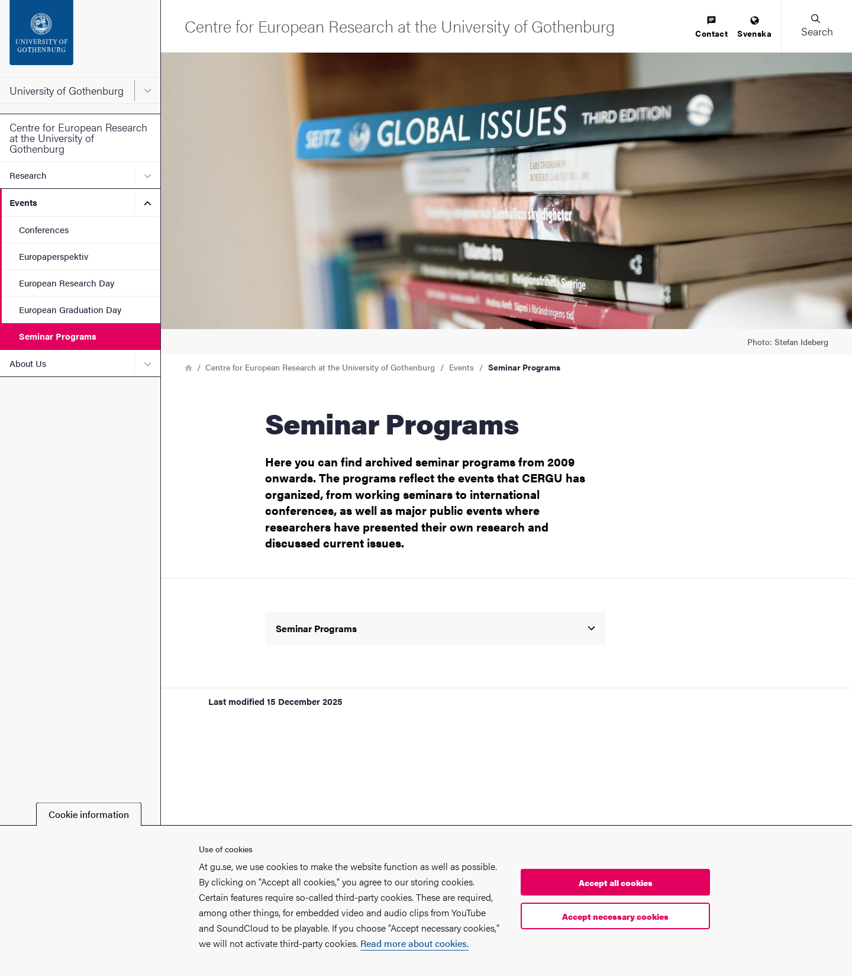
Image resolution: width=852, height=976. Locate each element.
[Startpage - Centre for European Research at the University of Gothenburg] (400, 25)
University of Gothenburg (66, 90)
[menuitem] (711, 27)
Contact (711, 27)
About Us (27, 363)
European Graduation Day (70, 309)
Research (28, 175)
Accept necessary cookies (615, 916)
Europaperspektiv (53, 256)
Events (23, 202)
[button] (816, 26)
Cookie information (89, 814)
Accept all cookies (616, 882)
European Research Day (66, 282)
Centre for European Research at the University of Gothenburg (78, 138)
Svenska (754, 27)
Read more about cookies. (414, 943)
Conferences (44, 229)
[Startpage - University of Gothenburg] (80, 38)
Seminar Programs (57, 336)
